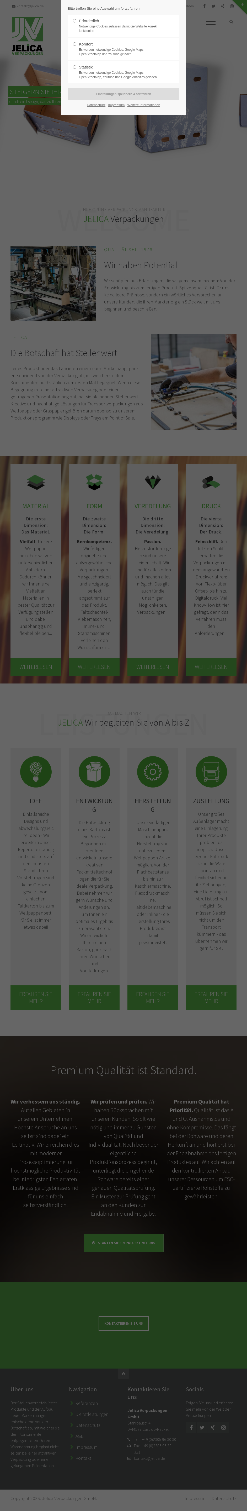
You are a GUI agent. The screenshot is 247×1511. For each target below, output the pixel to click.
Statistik (121, 72)
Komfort (121, 49)
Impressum (116, 105)
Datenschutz (96, 105)
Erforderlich (121, 26)
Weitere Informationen (143, 105)
